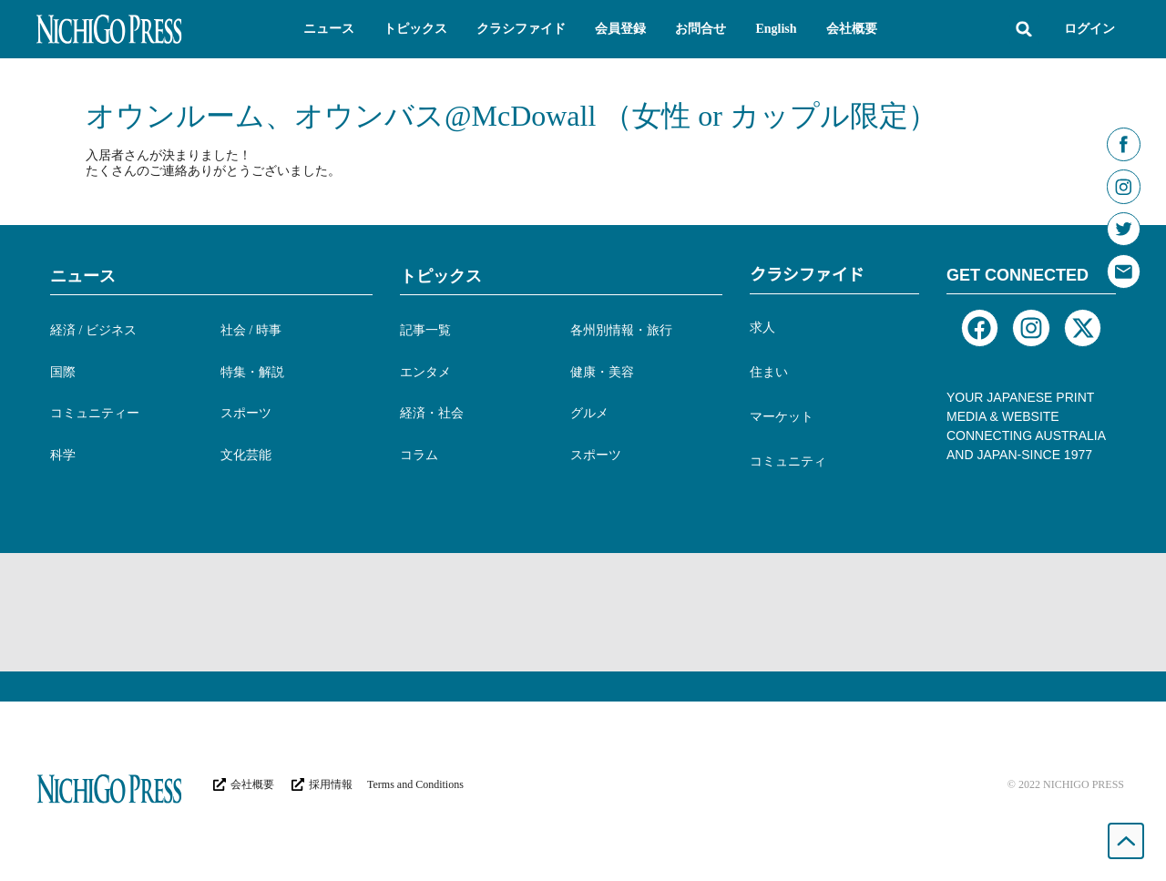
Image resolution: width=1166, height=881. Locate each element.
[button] (329, 29)
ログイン (1089, 29)
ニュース (83, 276)
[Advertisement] (583, 612)
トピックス (441, 276)
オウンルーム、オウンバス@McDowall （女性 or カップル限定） (511, 115)
